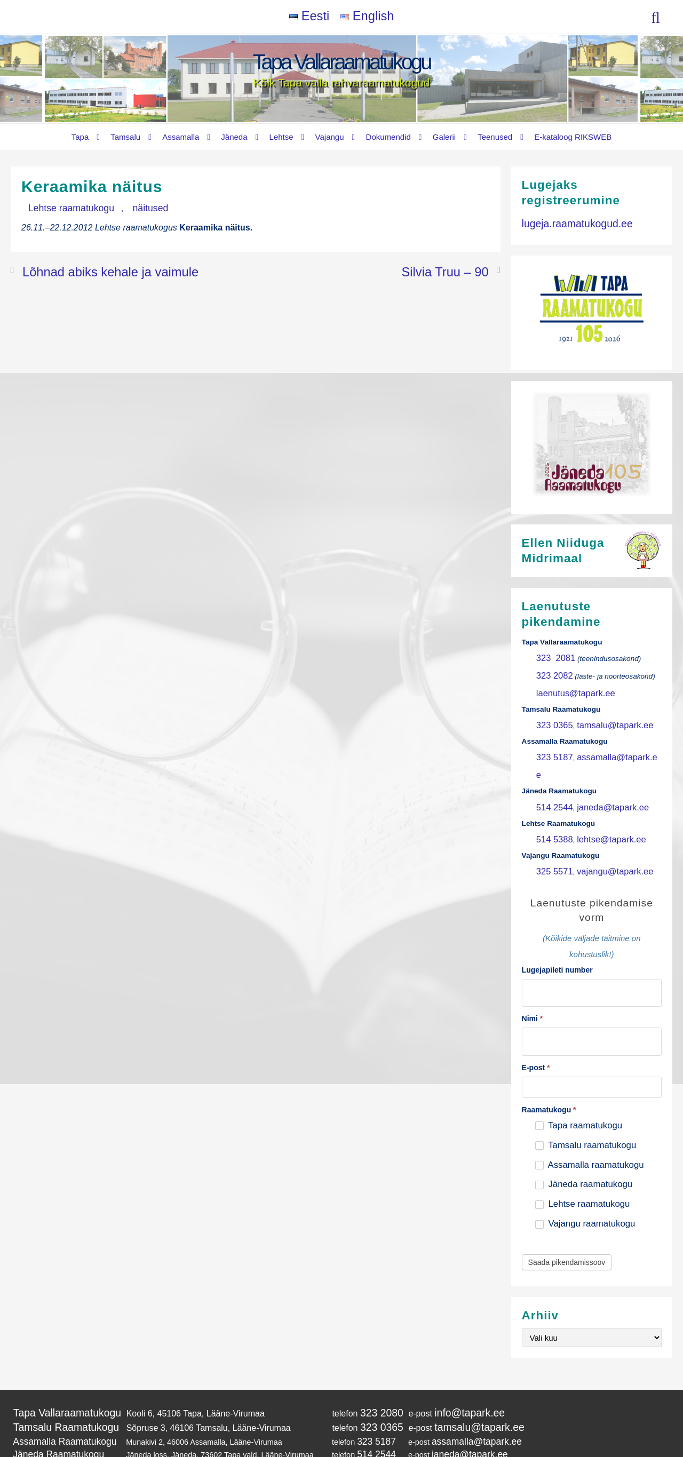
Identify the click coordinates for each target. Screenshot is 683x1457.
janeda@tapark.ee (600, 773)
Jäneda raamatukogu (583, 1135)
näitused (120, 207)
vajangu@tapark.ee (601, 831)
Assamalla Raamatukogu (55, 1386)
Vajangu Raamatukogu (51, 1418)
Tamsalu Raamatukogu (57, 1374)
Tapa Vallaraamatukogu (341, 61)
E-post (536, 1018)
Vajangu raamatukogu (585, 1174)
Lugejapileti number (557, 927)
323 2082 (551, 671)
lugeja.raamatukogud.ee (568, 221)
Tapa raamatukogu (578, 1076)
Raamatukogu (549, 1060)
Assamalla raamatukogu (589, 1115)
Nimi (532, 973)
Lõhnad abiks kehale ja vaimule (81, 267)
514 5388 (551, 802)
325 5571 (551, 831)
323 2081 (552, 656)
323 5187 (551, 744)
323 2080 (359, 1362)
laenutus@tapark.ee (568, 686)
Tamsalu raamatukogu (585, 1095)
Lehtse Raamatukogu (49, 1407)
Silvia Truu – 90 (459, 267)
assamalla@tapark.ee (605, 744)
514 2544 (551, 773)
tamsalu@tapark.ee (601, 715)
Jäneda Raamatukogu (50, 1396)
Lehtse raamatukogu (60, 207)
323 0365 (551, 715)
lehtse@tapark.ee (599, 802)
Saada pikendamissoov (567, 1213)
